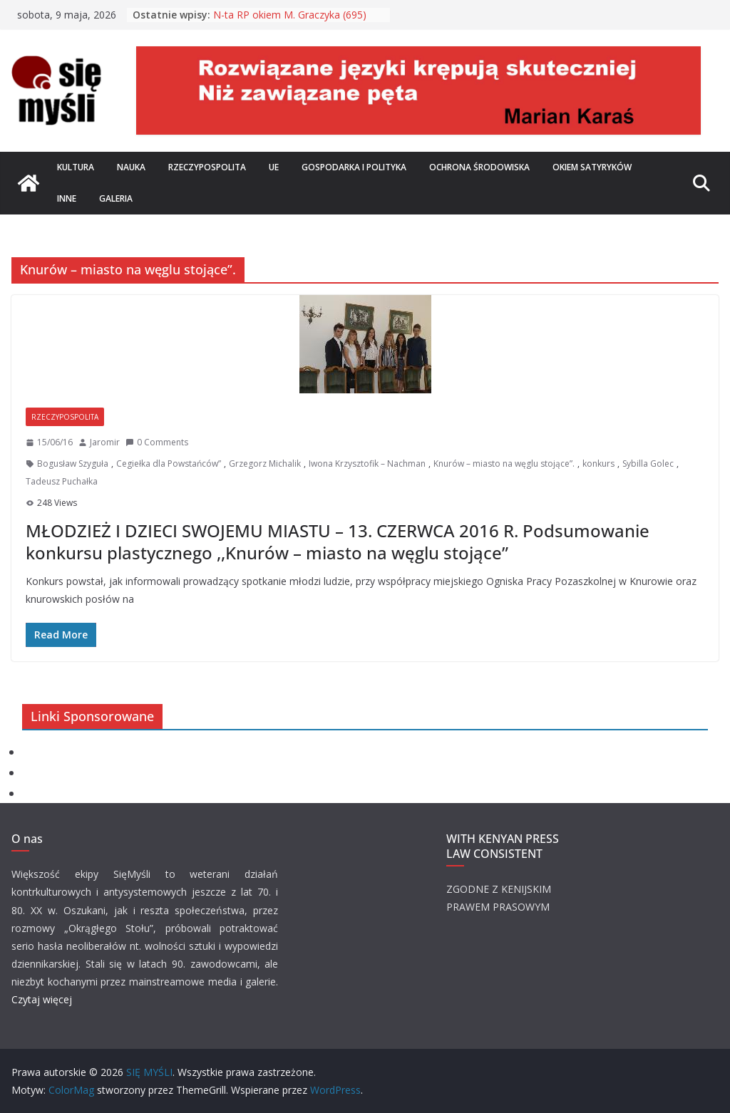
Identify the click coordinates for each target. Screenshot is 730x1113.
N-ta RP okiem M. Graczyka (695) (289, 14)
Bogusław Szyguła (72, 463)
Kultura (75, 167)
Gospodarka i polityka (354, 167)
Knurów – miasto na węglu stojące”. (504, 463)
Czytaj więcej (41, 999)
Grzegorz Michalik (265, 463)
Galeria (116, 198)
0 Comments (156, 442)
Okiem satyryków (592, 167)
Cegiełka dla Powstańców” (168, 463)
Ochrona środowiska (479, 167)
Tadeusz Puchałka (62, 481)
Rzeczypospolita (207, 167)
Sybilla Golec (648, 463)
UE (274, 167)
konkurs (598, 463)
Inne (66, 198)
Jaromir (105, 442)
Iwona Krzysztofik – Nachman (367, 463)
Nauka (131, 167)
